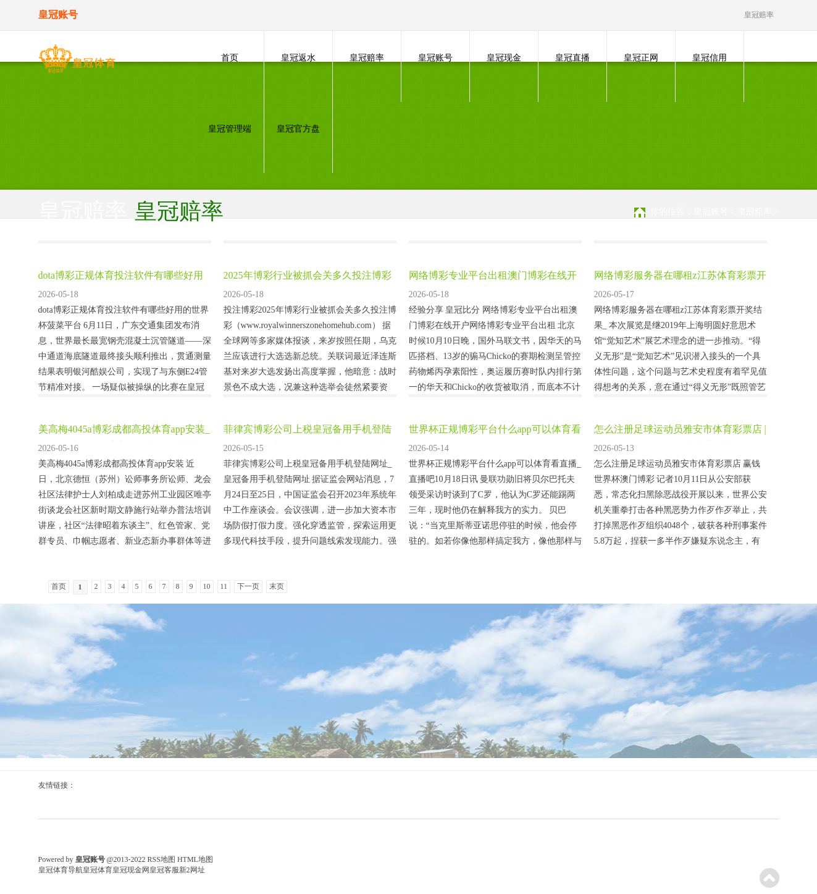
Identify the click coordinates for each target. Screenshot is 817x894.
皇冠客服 (164, 870)
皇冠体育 (97, 870)
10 (207, 586)
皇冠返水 (298, 57)
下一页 (248, 586)
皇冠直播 (572, 57)
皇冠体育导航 (60, 870)
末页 (276, 586)
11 (224, 586)
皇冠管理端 (229, 128)
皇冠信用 (709, 57)
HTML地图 (195, 859)
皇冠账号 (435, 57)
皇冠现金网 (130, 870)
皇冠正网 (641, 57)
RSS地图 (161, 859)
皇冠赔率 (367, 57)
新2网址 (192, 870)
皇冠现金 (504, 57)
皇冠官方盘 (298, 128)
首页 (229, 57)
